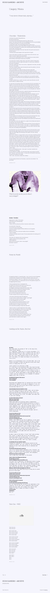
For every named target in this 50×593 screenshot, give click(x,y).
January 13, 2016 (11, 245)
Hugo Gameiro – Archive (13, 2)
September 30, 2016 (12, 162)
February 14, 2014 (11, 561)
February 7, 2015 (11, 319)
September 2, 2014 (12, 494)
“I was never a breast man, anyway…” (21, 16)
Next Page (45, 575)
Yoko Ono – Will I (15, 504)
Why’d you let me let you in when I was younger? (20, 195)
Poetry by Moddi (14, 255)
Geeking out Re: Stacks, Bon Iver (19, 329)
